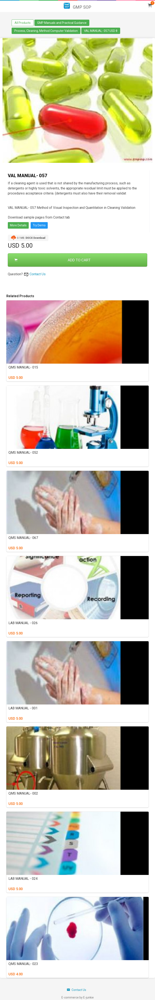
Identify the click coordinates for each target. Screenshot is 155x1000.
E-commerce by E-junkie (77, 997)
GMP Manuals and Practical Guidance (62, 22)
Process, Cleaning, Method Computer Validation (46, 30)
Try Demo (39, 225)
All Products (23, 22)
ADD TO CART (52, 260)
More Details (18, 225)
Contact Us (38, 274)
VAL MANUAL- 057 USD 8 (100, 30)
